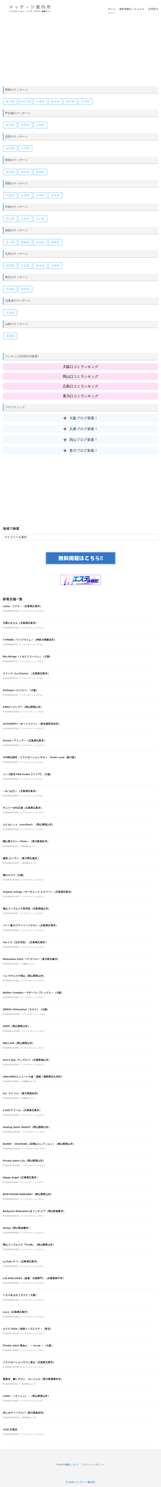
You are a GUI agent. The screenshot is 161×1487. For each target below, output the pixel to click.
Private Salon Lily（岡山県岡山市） (24, 1160)
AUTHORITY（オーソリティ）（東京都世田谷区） (32, 723)
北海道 (10, 312)
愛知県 (10, 172)
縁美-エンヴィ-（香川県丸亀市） (21, 858)
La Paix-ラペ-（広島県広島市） (21, 1261)
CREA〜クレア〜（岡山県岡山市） (23, 707)
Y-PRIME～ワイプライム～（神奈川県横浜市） (29, 639)
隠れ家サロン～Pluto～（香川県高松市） (26, 841)
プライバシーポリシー (92, 1464)
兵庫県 (25, 195)
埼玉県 (70, 101)
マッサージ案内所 (85, 1482)
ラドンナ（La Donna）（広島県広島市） (26, 673)
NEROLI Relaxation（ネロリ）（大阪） (26, 1009)
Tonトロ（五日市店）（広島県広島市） (25, 942)
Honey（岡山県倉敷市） (17, 1228)
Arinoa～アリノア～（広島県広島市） (24, 740)
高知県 (40, 242)
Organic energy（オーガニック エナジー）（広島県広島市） (38, 891)
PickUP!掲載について (68, 1464)
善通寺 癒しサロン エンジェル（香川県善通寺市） (33, 1379)
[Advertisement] (80, 47)
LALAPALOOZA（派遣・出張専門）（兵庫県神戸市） (34, 1278)
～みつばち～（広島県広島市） (20, 791)
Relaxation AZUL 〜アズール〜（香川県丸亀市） (31, 959)
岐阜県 (25, 172)
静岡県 (40, 172)
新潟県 (10, 125)
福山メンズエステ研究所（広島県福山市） (27, 908)
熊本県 (40, 265)
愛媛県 (25, 242)
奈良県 (55, 195)
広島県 (25, 218)
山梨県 (40, 125)
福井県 (10, 148)
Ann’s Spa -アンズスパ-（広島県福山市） (27, 1059)
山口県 (40, 218)
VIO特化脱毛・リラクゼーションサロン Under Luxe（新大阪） (40, 757)
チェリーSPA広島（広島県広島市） (23, 807)
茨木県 (85, 101)
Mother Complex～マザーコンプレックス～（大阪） (33, 992)
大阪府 (10, 195)
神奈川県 (25, 101)
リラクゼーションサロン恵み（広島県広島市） (29, 1362)
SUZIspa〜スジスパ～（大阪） (20, 690)
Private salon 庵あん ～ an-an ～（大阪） (28, 1345)
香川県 (10, 242)
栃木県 (55, 101)
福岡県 (10, 265)
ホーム (111, 9)
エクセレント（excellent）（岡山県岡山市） (28, 824)
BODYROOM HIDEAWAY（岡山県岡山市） (28, 1194)
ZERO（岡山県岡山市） (16, 1026)
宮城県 (10, 289)
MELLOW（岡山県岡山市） (19, 1043)
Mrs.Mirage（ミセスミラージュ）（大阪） (27, 656)
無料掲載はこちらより (131, 9)
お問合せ (153, 9)
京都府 (40, 195)
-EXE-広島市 (10, 1429)
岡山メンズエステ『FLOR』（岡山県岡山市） (29, 1244)
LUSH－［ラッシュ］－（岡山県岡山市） (26, 1396)
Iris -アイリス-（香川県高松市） (21, 1093)
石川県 (25, 148)
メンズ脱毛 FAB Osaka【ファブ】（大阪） (28, 774)
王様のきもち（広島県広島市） (20, 623)
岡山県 (10, 218)
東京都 (10, 101)
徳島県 (55, 242)
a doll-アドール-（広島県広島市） (22, 1110)
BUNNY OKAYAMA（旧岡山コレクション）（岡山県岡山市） (39, 1144)
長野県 (25, 125)
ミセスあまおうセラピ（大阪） (20, 1295)
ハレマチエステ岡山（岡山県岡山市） (24, 975)
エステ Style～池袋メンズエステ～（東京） (28, 1328)
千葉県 (40, 101)
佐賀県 (25, 265)
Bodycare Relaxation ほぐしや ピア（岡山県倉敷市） (34, 1211)
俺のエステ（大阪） (14, 875)
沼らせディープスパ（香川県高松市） (24, 1412)
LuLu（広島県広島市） (16, 1312)
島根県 (10, 336)
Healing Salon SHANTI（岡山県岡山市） (27, 1127)
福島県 (25, 289)
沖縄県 (55, 265)
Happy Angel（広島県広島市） (21, 1177)
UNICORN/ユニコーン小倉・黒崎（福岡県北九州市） (33, 1076)
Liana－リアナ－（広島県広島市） (22, 606)
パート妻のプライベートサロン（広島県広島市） (30, 925)
